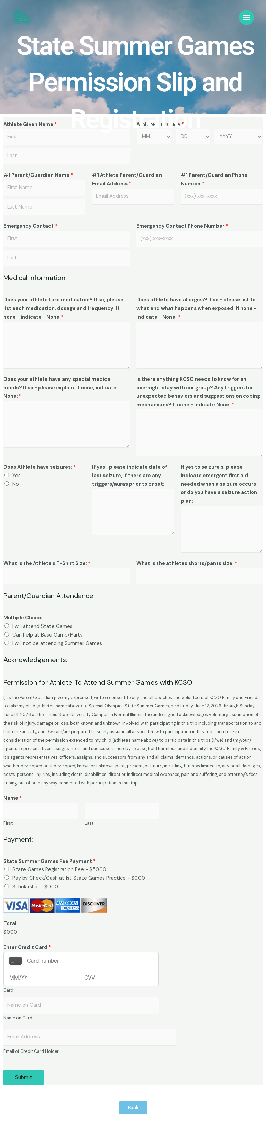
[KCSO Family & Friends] (22, 17)
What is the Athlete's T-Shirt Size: (46, 563)
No (15, 484)
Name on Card (17, 1018)
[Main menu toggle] (246, 17)
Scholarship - (35, 887)
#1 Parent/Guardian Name (38, 175)
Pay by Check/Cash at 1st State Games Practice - (78, 878)
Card (8, 990)
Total (9, 923)
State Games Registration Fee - (59, 869)
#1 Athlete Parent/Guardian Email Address (127, 179)
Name (12, 798)
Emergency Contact (30, 226)
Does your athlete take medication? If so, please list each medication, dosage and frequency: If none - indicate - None (63, 308)
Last (89, 823)
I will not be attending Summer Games (57, 643)
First (8, 823)
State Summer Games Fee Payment (49, 861)
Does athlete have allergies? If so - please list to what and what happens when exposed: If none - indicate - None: (196, 308)
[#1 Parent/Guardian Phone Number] (222, 197)
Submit (23, 1077)
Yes (16, 475)
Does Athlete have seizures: (39, 467)
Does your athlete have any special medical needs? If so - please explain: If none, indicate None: (60, 388)
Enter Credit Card (27, 947)
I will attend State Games (42, 626)
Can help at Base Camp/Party (47, 635)
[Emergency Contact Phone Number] (199, 239)
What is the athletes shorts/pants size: (186, 563)
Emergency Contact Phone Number (182, 226)
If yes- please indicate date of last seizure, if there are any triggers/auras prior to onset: (129, 476)
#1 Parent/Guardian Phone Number (214, 179)
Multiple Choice (23, 618)
